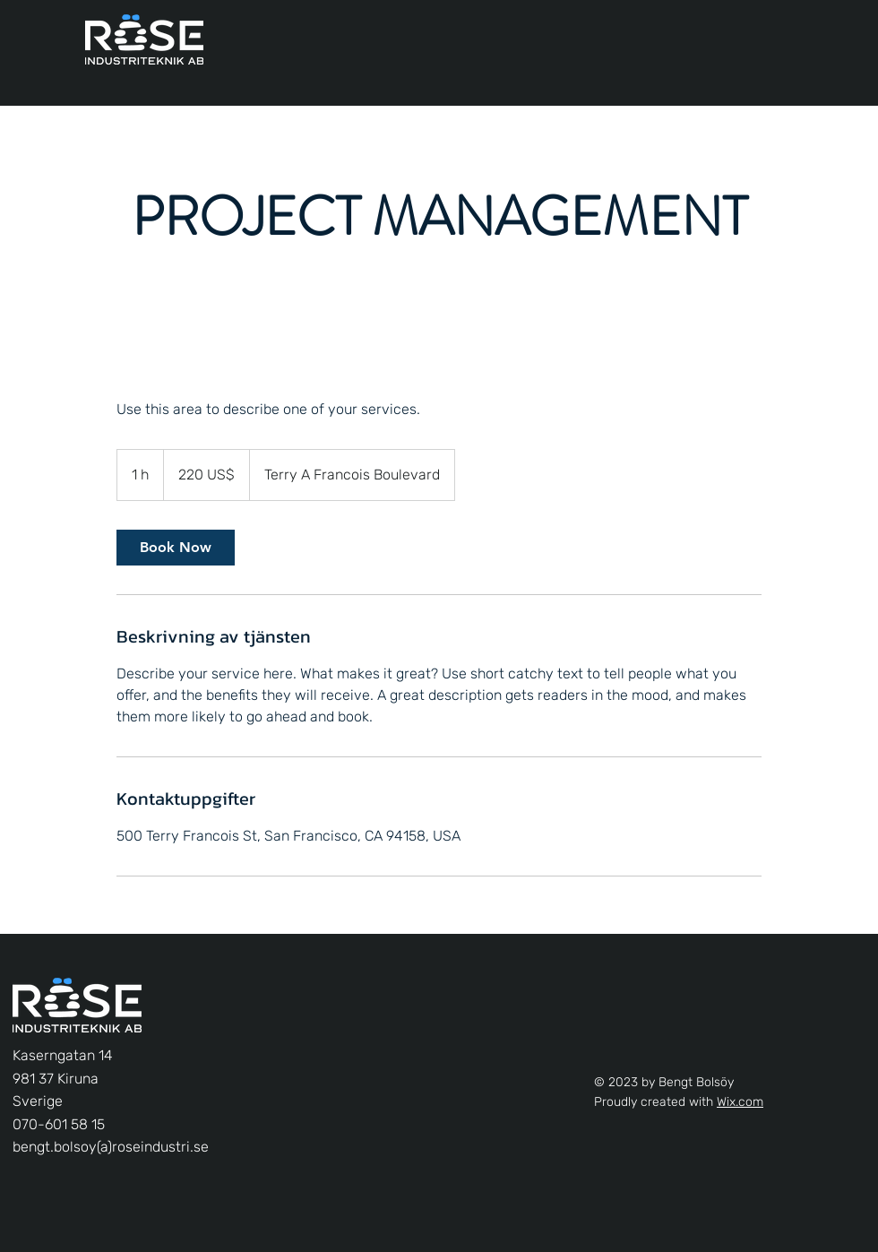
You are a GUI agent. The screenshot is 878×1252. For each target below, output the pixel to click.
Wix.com (740, 1102)
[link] (175, 548)
